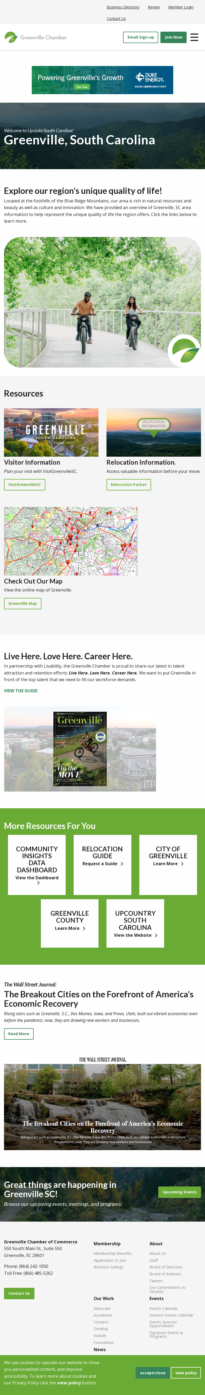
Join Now (173, 37)
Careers (156, 1280)
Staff (153, 1260)
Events (156, 1298)
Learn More (166, 864)
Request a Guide (100, 864)
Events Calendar (163, 1308)
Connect (101, 1321)
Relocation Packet (129, 484)
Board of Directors (166, 1266)
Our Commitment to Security (167, 1289)
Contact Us (19, 1293)
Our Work (104, 1298)
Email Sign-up (141, 37)
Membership (107, 1244)
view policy (186, 1372)
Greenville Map (22, 603)
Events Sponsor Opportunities (163, 1323)
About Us (157, 1253)
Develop (101, 1328)
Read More (18, 1033)
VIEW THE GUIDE (20, 691)
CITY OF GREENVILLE (168, 852)
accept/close (152, 1372)
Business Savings (109, 1266)
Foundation (104, 1342)
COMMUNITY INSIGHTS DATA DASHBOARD (37, 859)
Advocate (102, 1308)
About (156, 1244)
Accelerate (103, 1315)
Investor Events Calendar (171, 1315)
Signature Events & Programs (166, 1334)
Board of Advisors (165, 1273)
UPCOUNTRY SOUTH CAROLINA (135, 920)
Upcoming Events (180, 1191)
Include (100, 1335)
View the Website (133, 935)
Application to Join (110, 1260)
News (100, 1349)
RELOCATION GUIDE (102, 852)
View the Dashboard (36, 878)
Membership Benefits (113, 1253)
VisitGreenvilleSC (24, 484)
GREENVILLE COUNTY (69, 916)
